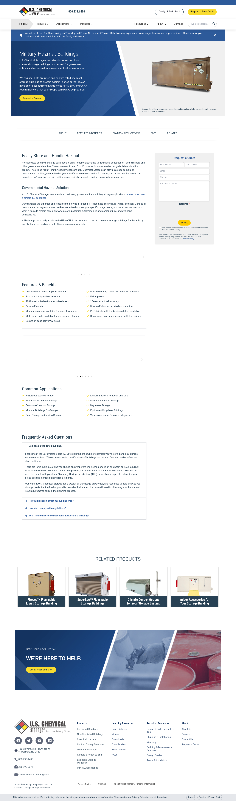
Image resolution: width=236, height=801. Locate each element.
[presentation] (184, 213)
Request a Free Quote (202, 12)
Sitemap (102, 783)
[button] (24, 256)
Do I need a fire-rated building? (45, 445)
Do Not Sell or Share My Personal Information (134, 783)
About (160, 24)
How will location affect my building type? (51, 500)
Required (184, 204)
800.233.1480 (76, 11)
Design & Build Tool (169, 12)
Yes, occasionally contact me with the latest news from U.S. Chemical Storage (185, 229)
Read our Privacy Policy (210, 797)
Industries (85, 24)
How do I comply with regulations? (47, 508)
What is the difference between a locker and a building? (59, 515)
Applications (63, 24)
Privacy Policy (188, 239)
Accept (191, 797)
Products (41, 24)
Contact (178, 24)
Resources (140, 24)
